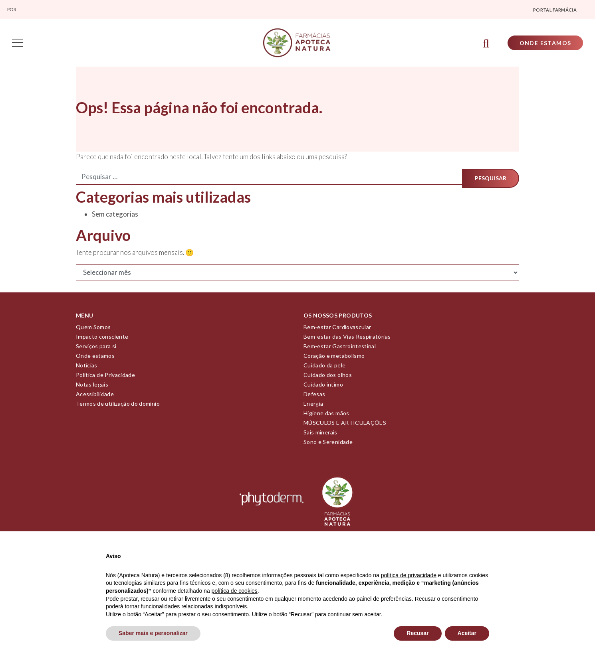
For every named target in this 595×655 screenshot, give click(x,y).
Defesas (314, 395)
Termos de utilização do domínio (118, 404)
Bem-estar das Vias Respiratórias (347, 337)
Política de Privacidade (105, 376)
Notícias (86, 366)
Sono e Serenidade (328, 443)
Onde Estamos (544, 43)
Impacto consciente (102, 337)
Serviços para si (96, 347)
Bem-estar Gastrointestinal (339, 347)
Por (12, 9)
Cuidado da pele (324, 366)
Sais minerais (320, 433)
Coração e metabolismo (334, 356)
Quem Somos (93, 328)
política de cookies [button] (235, 591)
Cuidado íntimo (323, 385)
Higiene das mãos (326, 414)
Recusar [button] (417, 633)
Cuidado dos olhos (327, 376)
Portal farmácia (555, 9)
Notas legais (92, 385)
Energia (313, 404)
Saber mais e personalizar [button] (153, 633)
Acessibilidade (95, 395)
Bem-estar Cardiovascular (337, 328)
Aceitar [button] (467, 633)
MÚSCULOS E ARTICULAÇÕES (344, 423)
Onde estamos (95, 356)
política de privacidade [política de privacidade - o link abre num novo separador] (408, 575)
